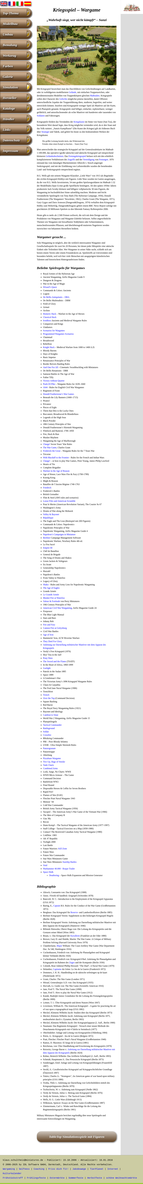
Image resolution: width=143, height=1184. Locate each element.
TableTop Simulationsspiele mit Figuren (76, 1136)
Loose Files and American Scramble (59, 501)
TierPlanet (96, 1169)
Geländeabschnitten (54, 156)
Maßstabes (95, 95)
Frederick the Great (51, 451)
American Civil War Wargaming (57, 608)
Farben (8, 66)
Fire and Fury (49, 624)
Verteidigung (89, 159)
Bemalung (10, 45)
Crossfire (47, 735)
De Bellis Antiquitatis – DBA (56, 297)
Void (45, 865)
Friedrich (47, 487)
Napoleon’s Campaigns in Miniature (59, 534)
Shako (46, 584)
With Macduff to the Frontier (56, 457)
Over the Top (49, 698)
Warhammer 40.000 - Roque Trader (59, 868)
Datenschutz (11, 140)
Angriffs (71, 159)
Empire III (47, 548)
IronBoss (47, 320)
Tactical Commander (52, 725)
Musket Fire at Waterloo (54, 598)
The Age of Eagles (51, 588)
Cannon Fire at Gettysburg (55, 628)
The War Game (50, 447)
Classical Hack (49, 317)
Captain (56, 906)
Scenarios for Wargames (54, 330)
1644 (45, 387)
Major (59, 946)
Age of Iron (48, 634)
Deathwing (54, 875)
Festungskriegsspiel (77, 156)
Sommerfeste (76, 1178)
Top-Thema (11, 13)
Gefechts (63, 99)
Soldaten (41, 115)
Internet (112, 1169)
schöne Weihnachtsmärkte (121, 1178)
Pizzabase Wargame (52, 758)
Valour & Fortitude (51, 601)
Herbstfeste (94, 1178)
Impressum (10, 151)
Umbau (8, 34)
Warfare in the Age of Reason (56, 471)
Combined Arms (50, 768)
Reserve (74, 912)
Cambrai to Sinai (50, 715)
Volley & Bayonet (51, 514)
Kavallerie (75, 936)
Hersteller (9, 98)
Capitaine (57, 969)
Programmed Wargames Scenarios (58, 334)
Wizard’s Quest (50, 287)
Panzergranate (49, 748)
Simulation (10, 87)
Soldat (46, 731)
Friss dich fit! (58, 1169)
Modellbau (10, 24)
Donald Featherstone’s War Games (58, 394)
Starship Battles (69, 862)
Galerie (8, 77)
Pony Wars (48, 658)
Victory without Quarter (54, 380)
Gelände (72, 92)
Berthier (46, 538)
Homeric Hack (49, 314)
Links (6, 129)
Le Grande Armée (51, 594)
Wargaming (9, 1169)
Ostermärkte (57, 1178)
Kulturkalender (12, 1173)
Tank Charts (48, 765)
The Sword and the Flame (54, 661)
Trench (46, 695)
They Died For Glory (52, 641)
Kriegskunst (79, 122)
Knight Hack (48, 347)
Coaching (39, 1169)
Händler (8, 119)
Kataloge (9, 108)
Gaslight (47, 668)
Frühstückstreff (13, 1178)
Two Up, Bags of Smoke (54, 762)
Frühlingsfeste (36, 1178)
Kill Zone (62, 848)
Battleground (49, 728)
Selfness (24, 1169)
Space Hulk (48, 872)
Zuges (72, 962)
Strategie (45, 132)
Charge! (46, 444)
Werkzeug (9, 55)
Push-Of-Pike (49, 384)
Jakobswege (79, 1169)
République (48, 518)
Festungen (103, 159)
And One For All (50, 367)
